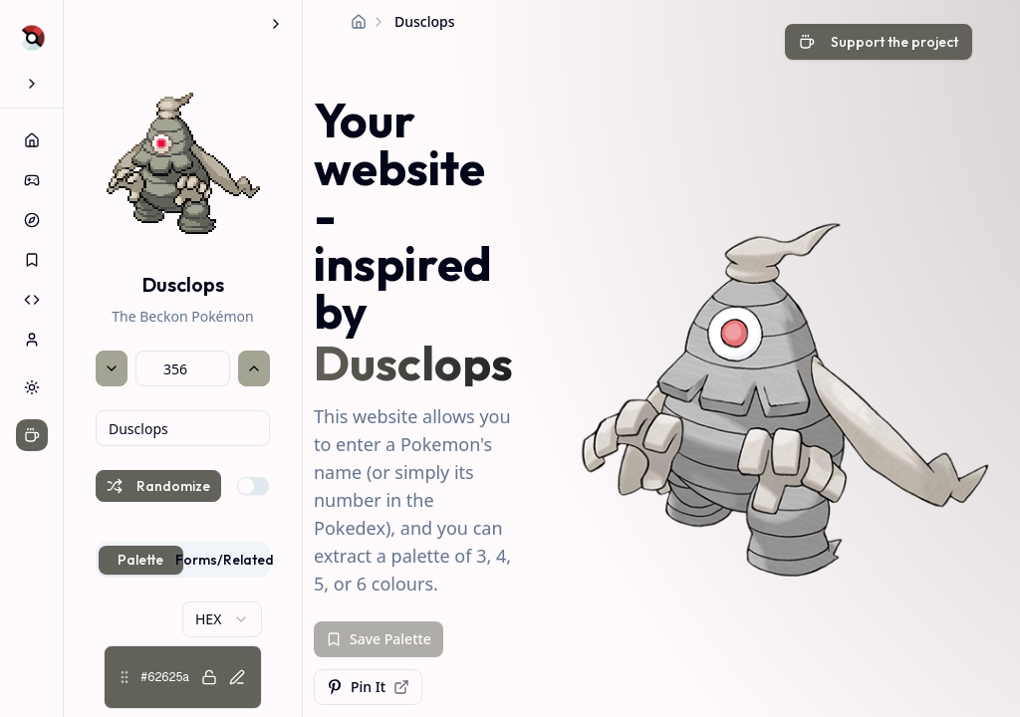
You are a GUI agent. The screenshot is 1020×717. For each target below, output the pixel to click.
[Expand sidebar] (32, 84)
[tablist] (183, 560)
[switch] (253, 486)
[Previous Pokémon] (112, 368)
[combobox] (183, 428)
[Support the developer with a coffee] (878, 44)
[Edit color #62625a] (237, 677)
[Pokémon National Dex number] (182, 368)
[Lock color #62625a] (209, 677)
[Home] (359, 22)
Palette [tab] (140, 560)
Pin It (368, 686)
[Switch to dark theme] (32, 387)
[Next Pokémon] (254, 368)
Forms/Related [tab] (225, 560)
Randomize (158, 486)
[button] (183, 677)
